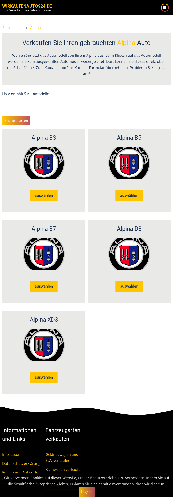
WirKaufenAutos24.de (27, 6)
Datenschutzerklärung (21, 463)
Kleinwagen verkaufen (64, 469)
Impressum (12, 454)
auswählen (44, 195)
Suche (7, 99)
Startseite (10, 27)
